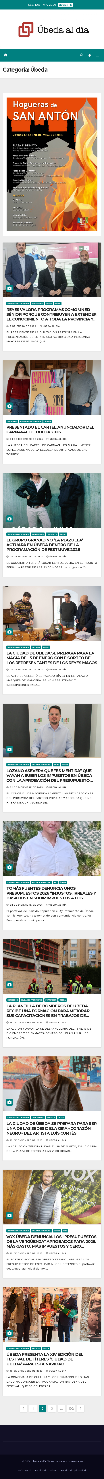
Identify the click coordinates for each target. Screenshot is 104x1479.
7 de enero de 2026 (23, 326)
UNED (57, 304)
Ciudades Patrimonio (18, 304)
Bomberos (12, 1000)
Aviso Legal (24, 1470)
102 (71, 1408)
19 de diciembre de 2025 (26, 1022)
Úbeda (49, 304)
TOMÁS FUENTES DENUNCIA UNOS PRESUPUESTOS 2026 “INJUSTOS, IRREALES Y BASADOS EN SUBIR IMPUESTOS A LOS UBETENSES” (51, 895)
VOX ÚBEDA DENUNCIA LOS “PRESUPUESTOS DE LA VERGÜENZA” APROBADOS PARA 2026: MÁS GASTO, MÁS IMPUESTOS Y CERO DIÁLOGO (51, 1244)
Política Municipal (41, 765)
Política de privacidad (73, 1470)
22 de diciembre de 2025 (27, 787)
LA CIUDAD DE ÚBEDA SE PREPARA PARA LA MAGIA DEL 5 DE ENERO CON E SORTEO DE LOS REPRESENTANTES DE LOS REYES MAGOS (51, 658)
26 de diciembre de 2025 (27, 556)
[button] (81, 55)
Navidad (36, 647)
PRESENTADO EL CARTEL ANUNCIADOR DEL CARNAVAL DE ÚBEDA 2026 (50, 429)
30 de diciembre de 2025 (27, 439)
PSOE (56, 765)
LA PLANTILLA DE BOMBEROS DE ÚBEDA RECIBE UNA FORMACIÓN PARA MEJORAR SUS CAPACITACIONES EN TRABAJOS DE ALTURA (47, 1013)
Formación (37, 304)
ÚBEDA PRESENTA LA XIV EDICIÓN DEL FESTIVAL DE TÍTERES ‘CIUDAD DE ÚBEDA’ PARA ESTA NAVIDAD (44, 1359)
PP (55, 882)
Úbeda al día (50, 326)
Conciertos (38, 534)
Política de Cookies (46, 1470)
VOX (65, 1231)
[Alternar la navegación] (97, 55)
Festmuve (52, 534)
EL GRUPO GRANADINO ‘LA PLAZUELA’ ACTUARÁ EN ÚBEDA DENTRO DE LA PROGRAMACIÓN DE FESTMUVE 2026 (44, 545)
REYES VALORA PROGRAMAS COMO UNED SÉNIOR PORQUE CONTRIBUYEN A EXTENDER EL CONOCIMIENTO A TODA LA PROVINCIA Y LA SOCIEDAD (51, 317)
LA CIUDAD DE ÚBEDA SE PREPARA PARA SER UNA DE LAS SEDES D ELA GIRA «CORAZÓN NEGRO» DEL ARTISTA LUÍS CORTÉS (51, 1128)
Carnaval (12, 421)
